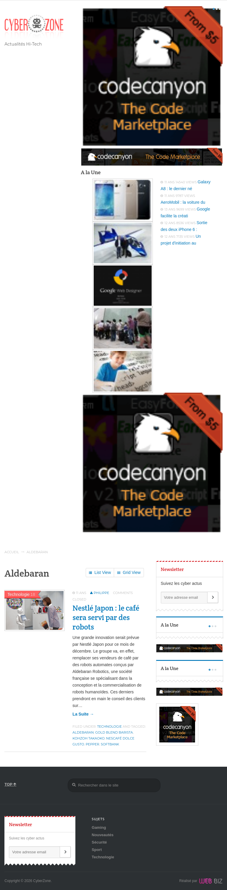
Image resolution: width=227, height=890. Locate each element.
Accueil (11, 552)
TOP (10, 784)
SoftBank (110, 744)
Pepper (92, 744)
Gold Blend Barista (114, 732)
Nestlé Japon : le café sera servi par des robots (105, 617)
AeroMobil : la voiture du (182, 202)
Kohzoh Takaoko (88, 738)
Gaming (99, 827)
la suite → (83, 714)
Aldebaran (83, 732)
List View (100, 573)
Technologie (109, 726)
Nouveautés (103, 835)
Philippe (101, 593)
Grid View (128, 573)
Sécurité (99, 842)
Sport (97, 849)
